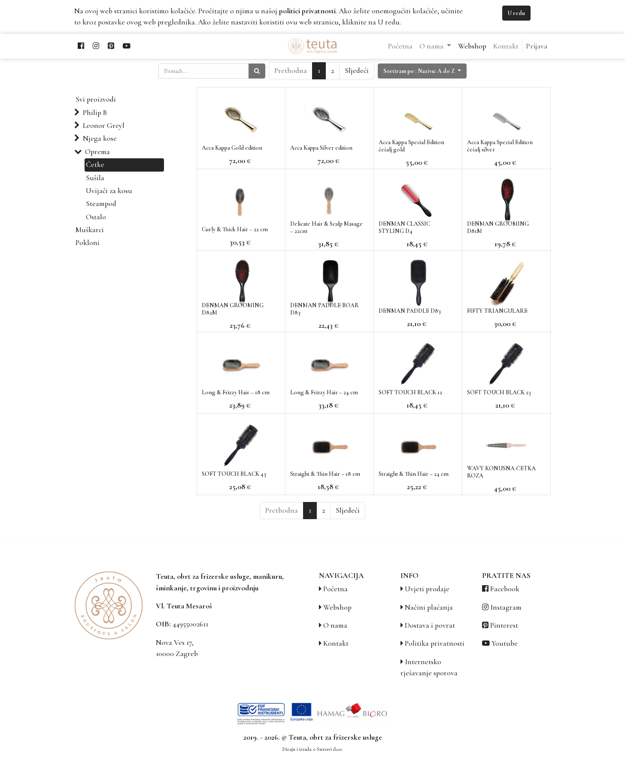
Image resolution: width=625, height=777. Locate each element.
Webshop (337, 607)
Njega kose (100, 138)
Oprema (97, 151)
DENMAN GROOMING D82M (233, 309)
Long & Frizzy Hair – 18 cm (236, 392)
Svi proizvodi (96, 99)
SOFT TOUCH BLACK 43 (234, 474)
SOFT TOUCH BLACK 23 (499, 392)
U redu (516, 13)
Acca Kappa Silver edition (321, 147)
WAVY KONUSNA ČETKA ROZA (501, 472)
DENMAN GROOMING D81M (498, 227)
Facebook (504, 588)
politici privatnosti (307, 10)
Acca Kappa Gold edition (232, 147)
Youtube (505, 643)
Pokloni (88, 242)
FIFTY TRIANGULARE (497, 310)
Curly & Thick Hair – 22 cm (235, 229)
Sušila (95, 177)
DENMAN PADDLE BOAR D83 (324, 309)
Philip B (95, 112)
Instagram (506, 607)
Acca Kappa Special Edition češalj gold (411, 146)
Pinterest (504, 625)
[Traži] (257, 71)
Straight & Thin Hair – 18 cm (325, 474)
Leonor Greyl (103, 125)
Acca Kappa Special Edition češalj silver (500, 146)
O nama (335, 625)
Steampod (101, 203)
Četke (95, 164)
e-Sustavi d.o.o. (328, 749)
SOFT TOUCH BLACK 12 (410, 392)
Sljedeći (357, 70)
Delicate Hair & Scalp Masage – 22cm (326, 227)
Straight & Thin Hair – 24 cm (414, 474)
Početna (335, 588)
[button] (422, 71)
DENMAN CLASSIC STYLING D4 (404, 227)
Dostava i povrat (430, 625)
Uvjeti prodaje (427, 588)
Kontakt (336, 643)
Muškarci (90, 229)
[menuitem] (400, 46)
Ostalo (96, 216)
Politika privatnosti (434, 643)
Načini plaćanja (429, 607)
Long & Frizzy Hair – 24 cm (324, 392)
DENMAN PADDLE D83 (410, 310)
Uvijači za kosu (109, 190)
